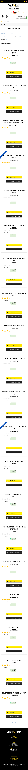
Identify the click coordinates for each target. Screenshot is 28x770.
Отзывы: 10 (6, 164)
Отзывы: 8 (6, 601)
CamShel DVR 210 (14, 627)
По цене (12, 33)
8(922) (22, 16)
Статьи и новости (14, 759)
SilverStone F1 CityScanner (14, 293)
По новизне (3, 33)
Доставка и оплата (14, 757)
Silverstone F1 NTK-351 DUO (14, 562)
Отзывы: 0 (6, 199)
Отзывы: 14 (6, 60)
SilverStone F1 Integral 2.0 (14, 359)
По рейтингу (3, 36)
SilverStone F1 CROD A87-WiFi (14, 693)
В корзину (12, 72)
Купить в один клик (15, 76)
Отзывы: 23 (6, 667)
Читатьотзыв (19, 12)
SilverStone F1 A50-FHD (14, 326)
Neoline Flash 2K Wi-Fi (14, 494)
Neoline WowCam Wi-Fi (14, 461)
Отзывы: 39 (6, 95)
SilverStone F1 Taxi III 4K (14, 225)
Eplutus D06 (14, 595)
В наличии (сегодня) (14, 63)
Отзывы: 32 (6, 700)
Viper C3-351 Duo (14, 660)
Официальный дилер (14, 758)
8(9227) (21, 18)
